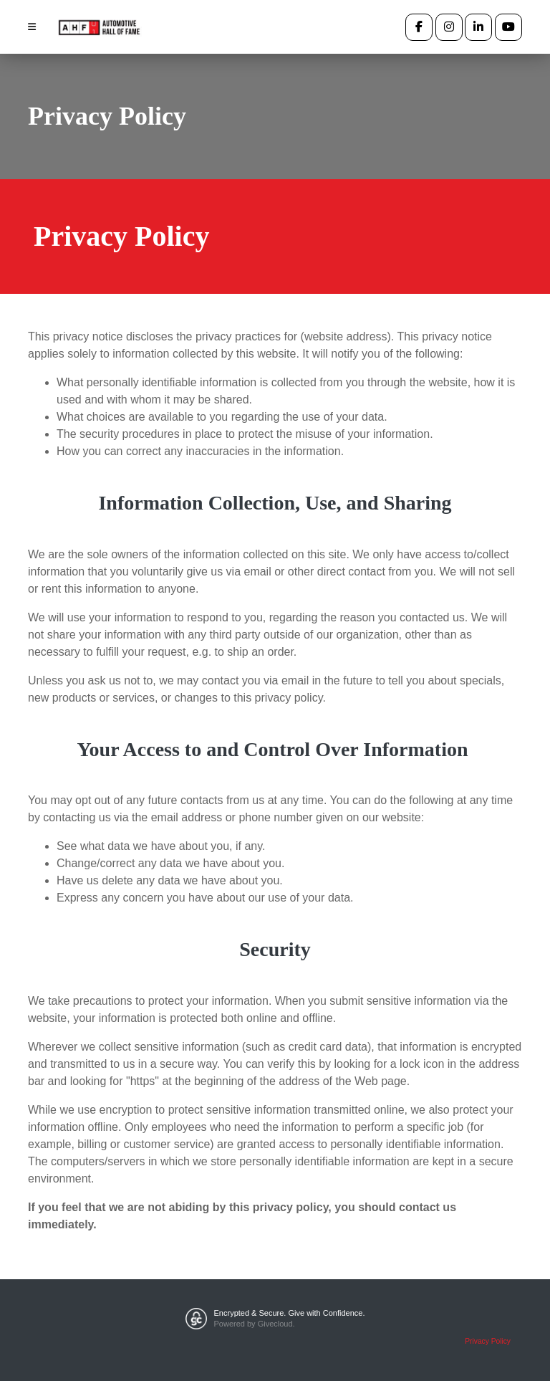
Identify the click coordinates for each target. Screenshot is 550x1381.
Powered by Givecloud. (254, 1323)
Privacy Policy (488, 1341)
